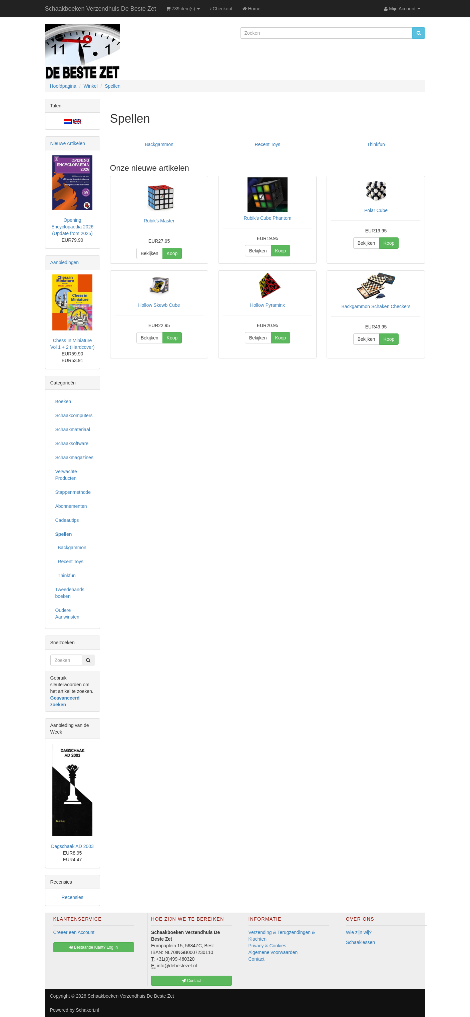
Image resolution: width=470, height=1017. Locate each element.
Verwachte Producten (66, 475)
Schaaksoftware (72, 443)
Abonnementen (71, 506)
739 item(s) (183, 8)
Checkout (221, 8)
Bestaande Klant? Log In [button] (93, 947)
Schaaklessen (360, 942)
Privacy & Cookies (268, 945)
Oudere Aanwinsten (67, 614)
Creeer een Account (74, 932)
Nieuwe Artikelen (67, 143)
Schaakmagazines (74, 457)
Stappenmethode (73, 492)
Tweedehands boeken (69, 593)
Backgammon (159, 144)
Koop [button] (172, 253)
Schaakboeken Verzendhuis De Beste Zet (100, 8)
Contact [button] (191, 980)
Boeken (63, 401)
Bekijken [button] (149, 253)
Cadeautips (67, 520)
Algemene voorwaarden (273, 952)
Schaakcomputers (74, 415)
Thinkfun (376, 144)
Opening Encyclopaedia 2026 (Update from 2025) (72, 226)
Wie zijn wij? (359, 932)
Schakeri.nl (87, 1010)
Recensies (72, 897)
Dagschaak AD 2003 (72, 846)
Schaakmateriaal (72, 429)
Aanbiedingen (64, 262)
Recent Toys (268, 144)
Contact (257, 959)
